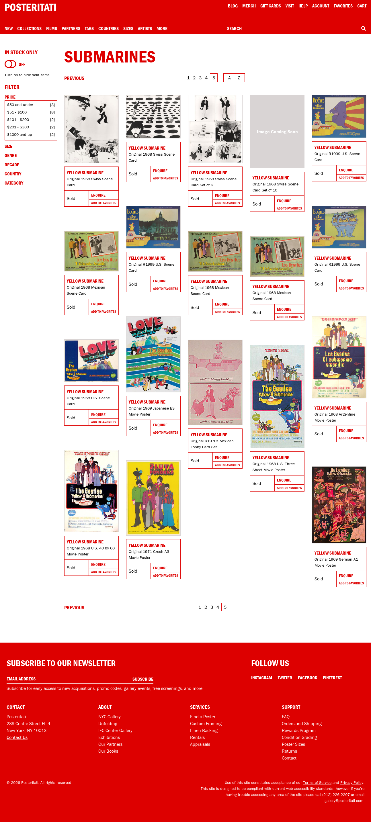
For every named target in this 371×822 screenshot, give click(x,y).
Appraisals (200, 744)
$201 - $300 (18, 127)
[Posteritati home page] (30, 7)
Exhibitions (109, 737)
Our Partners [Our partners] (110, 744)
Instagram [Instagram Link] (261, 677)
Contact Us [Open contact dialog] (17, 737)
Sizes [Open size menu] (128, 28)
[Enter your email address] (80, 679)
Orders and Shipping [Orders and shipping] (302, 723)
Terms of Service (317, 782)
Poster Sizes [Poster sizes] (293, 744)
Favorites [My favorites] (343, 6)
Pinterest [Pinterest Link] (332, 677)
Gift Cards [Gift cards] (270, 6)
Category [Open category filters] (14, 183)
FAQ (286, 716)
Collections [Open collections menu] (29, 28)
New (9, 28)
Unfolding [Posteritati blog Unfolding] (107, 723)
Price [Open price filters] (10, 97)
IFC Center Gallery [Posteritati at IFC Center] (115, 730)
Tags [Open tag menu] (89, 28)
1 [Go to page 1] (188, 78)
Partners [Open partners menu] (71, 28)
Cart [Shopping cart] (361, 6)
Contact (289, 758)
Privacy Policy (351, 782)
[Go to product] (91, 129)
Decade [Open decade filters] (12, 164)
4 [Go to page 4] (206, 78)
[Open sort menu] (234, 77)
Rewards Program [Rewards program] (299, 730)
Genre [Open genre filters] (11, 155)
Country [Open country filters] (13, 174)
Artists (145, 28)
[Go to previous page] (74, 78)
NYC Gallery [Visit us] (109, 716)
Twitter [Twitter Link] (285, 677)
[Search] (363, 28)
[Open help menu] (303, 5)
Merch (249, 6)
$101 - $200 (18, 119)
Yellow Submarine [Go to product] (85, 172)
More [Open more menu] (162, 28)
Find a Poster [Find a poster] (202, 716)
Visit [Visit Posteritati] (290, 6)
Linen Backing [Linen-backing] (204, 730)
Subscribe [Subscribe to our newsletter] (142, 679)
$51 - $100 (17, 112)
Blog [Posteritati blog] (233, 6)
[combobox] (296, 28)
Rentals (197, 737)
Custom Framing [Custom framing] (206, 723)
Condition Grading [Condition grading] (299, 737)
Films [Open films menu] (51, 28)
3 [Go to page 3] (200, 78)
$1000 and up (19, 134)
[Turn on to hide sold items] (10, 64)
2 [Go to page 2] (194, 78)
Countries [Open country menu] (108, 28)
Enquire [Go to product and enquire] (98, 195)
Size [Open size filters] (8, 146)
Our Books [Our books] (108, 751)
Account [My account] (320, 6)
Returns (289, 751)
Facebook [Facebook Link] (307, 677)
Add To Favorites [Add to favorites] (103, 203)
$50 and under (20, 104)
